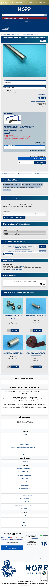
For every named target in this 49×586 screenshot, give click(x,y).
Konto (24, 528)
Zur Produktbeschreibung (9, 193)
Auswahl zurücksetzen (41, 100)
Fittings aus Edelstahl (24, 491)
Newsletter (24, 457)
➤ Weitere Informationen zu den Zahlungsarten (12, 553)
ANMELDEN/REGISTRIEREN (17, 275)
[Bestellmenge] (26, 168)
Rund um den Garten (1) (24, 507)
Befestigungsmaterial (24, 504)
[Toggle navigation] (5, 28)
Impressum (24, 440)
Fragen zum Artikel (37, 190)
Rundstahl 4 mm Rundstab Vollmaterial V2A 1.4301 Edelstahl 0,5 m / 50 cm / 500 (25, 254)
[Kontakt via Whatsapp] (44, 542)
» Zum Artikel (14, 336)
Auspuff (24, 497)
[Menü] (46, 571)
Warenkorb (24, 525)
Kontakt (24, 521)
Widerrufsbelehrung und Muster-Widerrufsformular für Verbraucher (24, 453)
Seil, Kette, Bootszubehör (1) (24, 494)
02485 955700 (35, 544)
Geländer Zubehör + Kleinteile (24, 478)
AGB (24, 443)
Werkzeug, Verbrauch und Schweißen (24, 501)
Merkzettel (24, 531)
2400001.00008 (11, 257)
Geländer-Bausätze (24, 514)
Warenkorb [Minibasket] (28, 21)
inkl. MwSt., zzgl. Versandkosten (38, 107)
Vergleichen (18, 190)
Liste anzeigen (8, 260)
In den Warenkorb (40, 168)
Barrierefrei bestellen (25, 535)
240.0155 (5, 252)
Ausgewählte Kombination (8, 97)
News (24, 460)
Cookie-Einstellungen (25, 467)
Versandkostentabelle (22, 272)
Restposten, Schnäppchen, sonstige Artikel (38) (24, 511)
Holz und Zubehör (24, 484)
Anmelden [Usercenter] (20, 21)
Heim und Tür (24, 487)
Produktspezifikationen (34, 193)
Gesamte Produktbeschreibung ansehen (14, 223)
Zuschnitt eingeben (39, 164)
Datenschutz (24, 447)
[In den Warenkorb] (9, 336)
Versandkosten (45, 564)
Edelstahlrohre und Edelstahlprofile (24, 474)
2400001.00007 (11, 252)
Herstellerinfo (6, 196)
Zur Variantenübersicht (22, 193)
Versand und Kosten (24, 450)
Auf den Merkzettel (26, 190)
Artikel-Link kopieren (8, 190)
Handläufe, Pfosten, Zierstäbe (24, 481)
